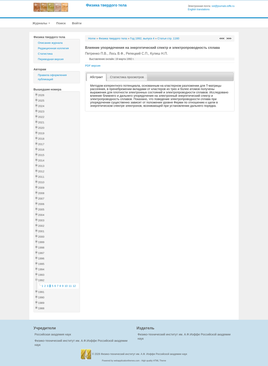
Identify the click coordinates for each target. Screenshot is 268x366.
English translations (199, 9)
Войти (77, 23)
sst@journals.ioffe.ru (223, 6)
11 (70, 285)
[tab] (96, 77)
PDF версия (92, 65)
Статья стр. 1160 (168, 38)
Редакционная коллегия (53, 48)
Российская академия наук (53, 334)
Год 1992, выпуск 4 (142, 38)
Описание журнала (50, 42)
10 (66, 285)
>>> (229, 38)
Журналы (41, 23)
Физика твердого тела (106, 5)
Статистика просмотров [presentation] (127, 77)
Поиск (61, 23)
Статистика (45, 53)
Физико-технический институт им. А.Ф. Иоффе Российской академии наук (144, 354)
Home (92, 38)
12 (74, 285)
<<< (221, 38)
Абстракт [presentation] (96, 77)
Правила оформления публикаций (52, 77)
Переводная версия (50, 59)
